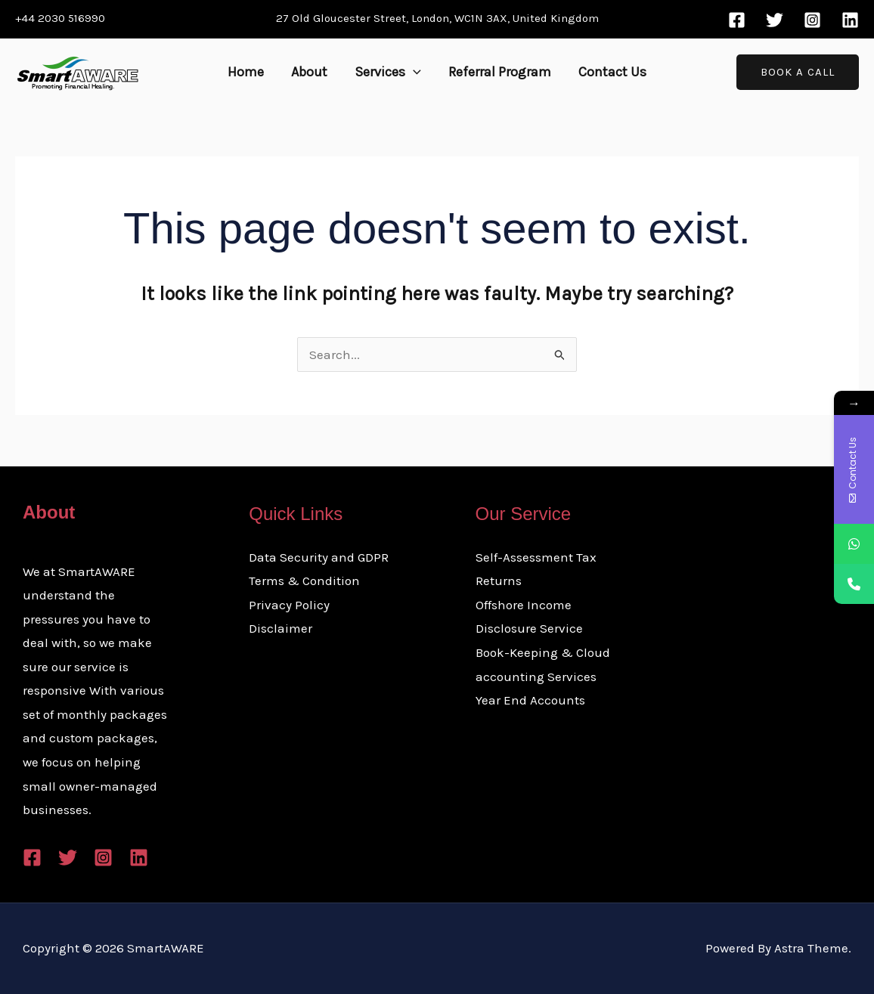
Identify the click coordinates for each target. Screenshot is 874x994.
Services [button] (388, 71)
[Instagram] (812, 20)
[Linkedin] (850, 20)
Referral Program (499, 71)
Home (246, 71)
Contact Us (612, 71)
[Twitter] (774, 20)
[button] (413, 71)
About (309, 71)
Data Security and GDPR (319, 557)
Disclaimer (280, 628)
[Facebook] (736, 20)
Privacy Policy (289, 604)
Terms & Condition (304, 580)
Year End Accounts (530, 700)
